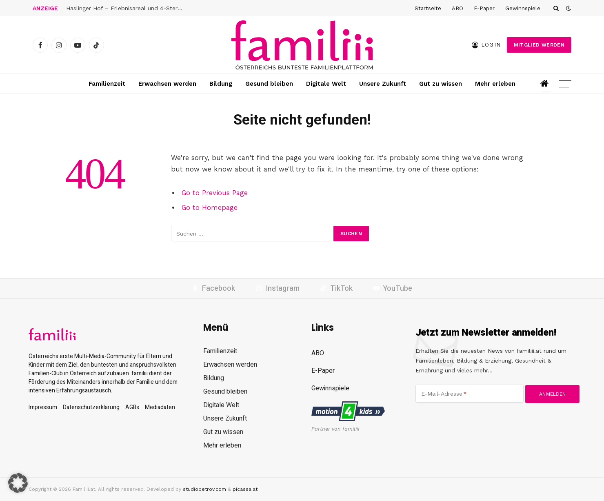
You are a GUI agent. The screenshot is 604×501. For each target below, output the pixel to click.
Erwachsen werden (167, 83)
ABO (457, 8)
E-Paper (484, 8)
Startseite (428, 8)
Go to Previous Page (215, 193)
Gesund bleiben (269, 83)
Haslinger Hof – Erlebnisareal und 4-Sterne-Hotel (127, 8)
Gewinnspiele (522, 8)
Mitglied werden (539, 45)
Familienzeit (107, 83)
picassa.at (245, 489)
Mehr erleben (495, 83)
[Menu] (565, 84)
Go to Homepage (210, 208)
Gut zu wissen (440, 83)
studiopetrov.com (204, 489)
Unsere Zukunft (382, 83)
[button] (18, 483)
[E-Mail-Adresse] (469, 394)
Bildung (220, 83)
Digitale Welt (326, 83)
